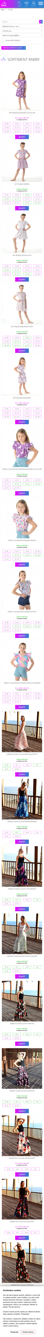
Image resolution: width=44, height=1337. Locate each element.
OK (41, 22)
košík (26, 4)
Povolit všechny (28, 1332)
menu (40, 4)
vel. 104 (6, 127)
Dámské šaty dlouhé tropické (22, 1285)
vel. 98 (37, 123)
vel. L (37, 765)
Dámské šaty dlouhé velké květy (22, 1222)
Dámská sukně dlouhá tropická (22, 1024)
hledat (19, 4)
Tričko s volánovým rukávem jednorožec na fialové (22, 469)
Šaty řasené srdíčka (22, 184)
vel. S (16, 765)
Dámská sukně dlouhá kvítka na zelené (22, 956)
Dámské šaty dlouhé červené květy (22, 1158)
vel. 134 (17, 131)
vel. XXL (17, 769)
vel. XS (6, 765)
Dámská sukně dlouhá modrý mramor (22, 822)
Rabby (2, 10)
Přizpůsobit (14, 1332)
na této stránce (13, 1326)
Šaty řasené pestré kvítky (22, 255)
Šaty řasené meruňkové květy (22, 327)
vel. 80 (6, 123)
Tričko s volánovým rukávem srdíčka (22, 540)
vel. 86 (17, 123)
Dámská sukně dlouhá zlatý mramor (22, 889)
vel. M (27, 765)
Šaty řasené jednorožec (22, 398)
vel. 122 (37, 127)
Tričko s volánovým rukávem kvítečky (22, 612)
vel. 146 (37, 131)
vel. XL (6, 769)
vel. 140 (27, 131)
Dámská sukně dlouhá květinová (22, 1091)
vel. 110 (17, 127)
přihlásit (33, 4)
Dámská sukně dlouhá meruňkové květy (22, 754)
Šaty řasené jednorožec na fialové (22, 113)
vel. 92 (27, 123)
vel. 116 (27, 127)
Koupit (22, 137)
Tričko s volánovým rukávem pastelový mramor (22, 683)
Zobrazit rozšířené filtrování (12, 48)
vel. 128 (6, 131)
